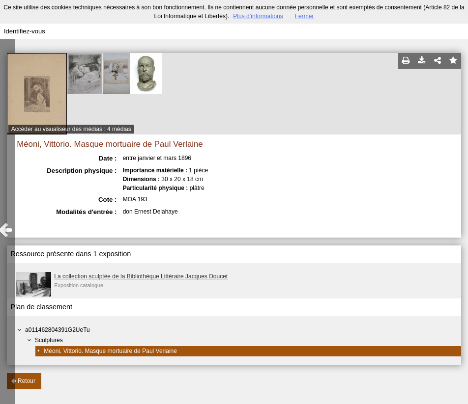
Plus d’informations (258, 16)
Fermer (304, 16)
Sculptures (49, 340)
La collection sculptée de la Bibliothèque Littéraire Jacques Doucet (141, 276)
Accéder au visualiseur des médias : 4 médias (71, 129)
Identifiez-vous (24, 31)
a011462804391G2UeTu (57, 329)
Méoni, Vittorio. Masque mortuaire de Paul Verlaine (110, 351)
